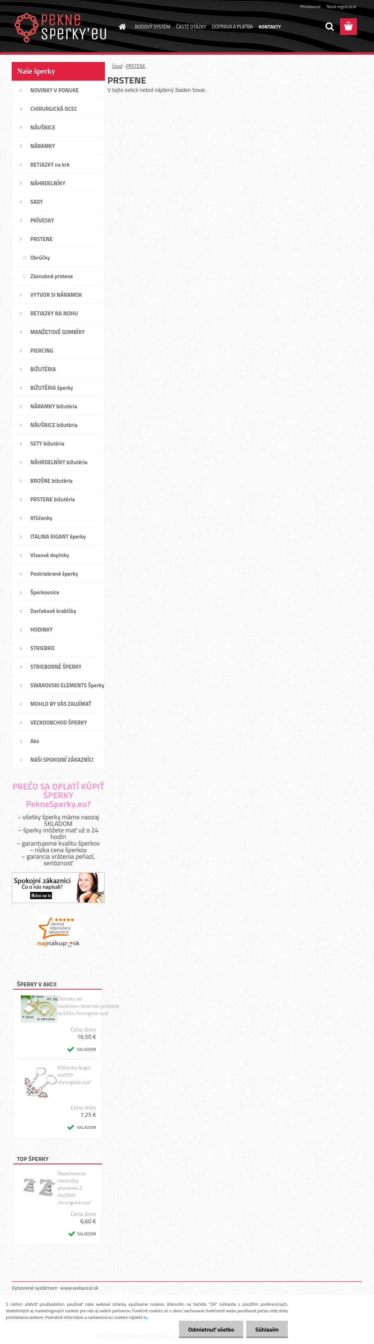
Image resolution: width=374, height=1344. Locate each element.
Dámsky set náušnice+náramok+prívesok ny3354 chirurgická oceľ (88, 1006)
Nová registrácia (341, 6)
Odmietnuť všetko (211, 1329)
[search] (329, 26)
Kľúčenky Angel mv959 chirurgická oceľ (74, 1075)
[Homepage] (121, 26)
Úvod (117, 66)
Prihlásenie (310, 6)
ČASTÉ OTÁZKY (191, 26)
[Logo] (62, 27)
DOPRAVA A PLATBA (232, 26)
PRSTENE (135, 66)
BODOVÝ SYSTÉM (152, 26)
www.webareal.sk (79, 1287)
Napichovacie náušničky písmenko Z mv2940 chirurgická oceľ (74, 1188)
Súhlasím (267, 1329)
